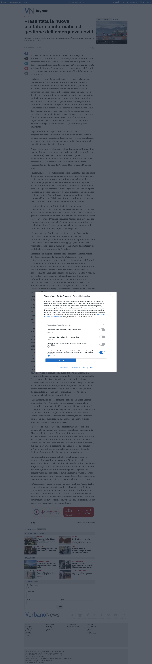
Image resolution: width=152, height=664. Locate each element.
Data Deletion (64, 368)
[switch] (102, 329)
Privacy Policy (87, 368)
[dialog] (76, 332)
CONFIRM (61, 360)
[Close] (113, 296)
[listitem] (76, 325)
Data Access (76, 368)
